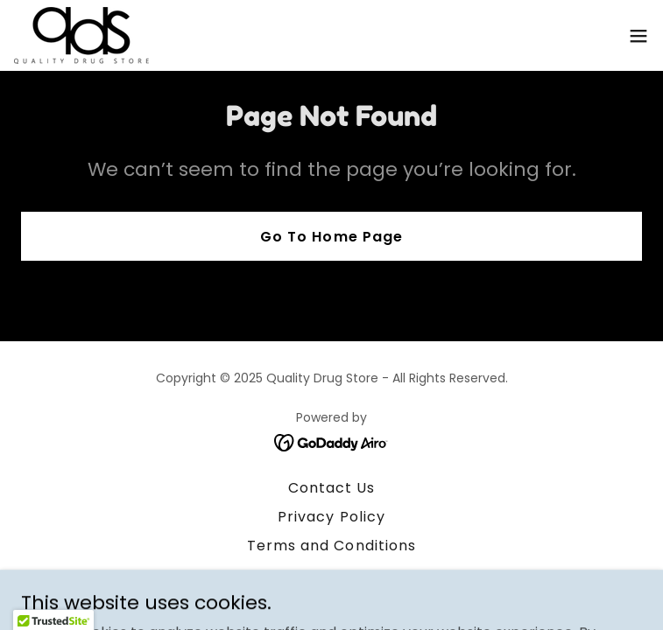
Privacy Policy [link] (331, 517)
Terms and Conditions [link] (331, 546)
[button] (638, 35)
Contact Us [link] (331, 488)
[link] (81, 35)
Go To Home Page (331, 237)
